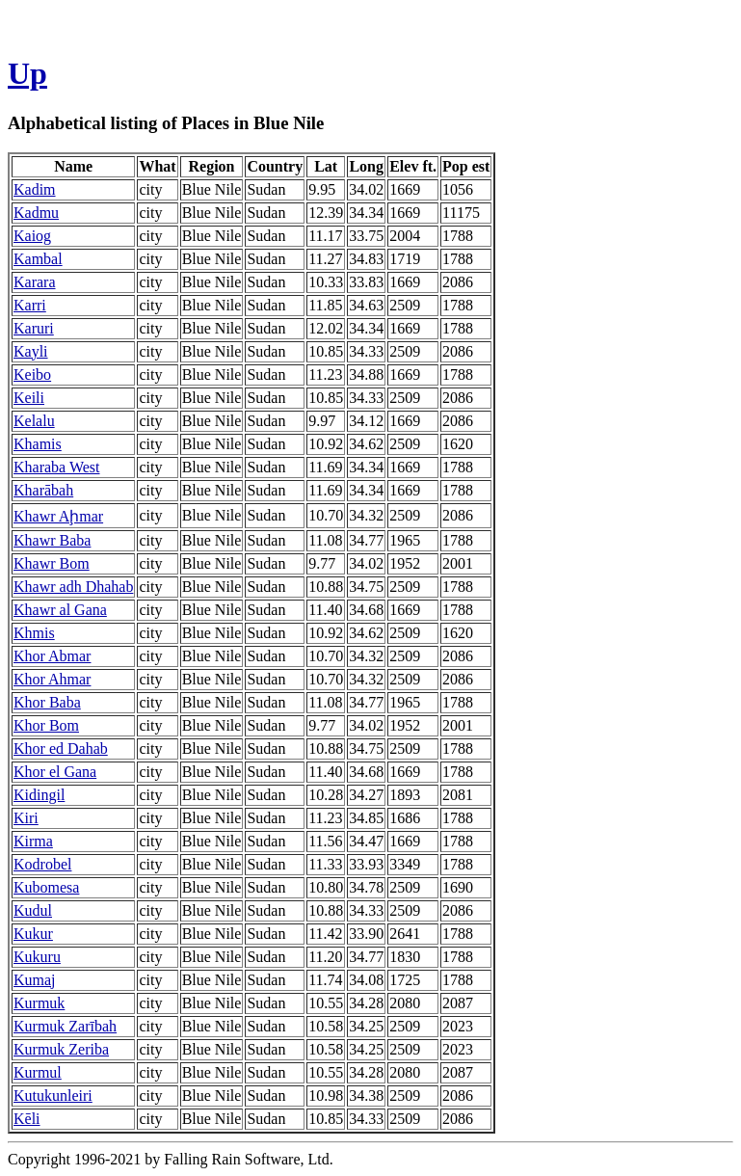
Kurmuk (39, 1003)
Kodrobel (42, 864)
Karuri (33, 328)
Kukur (33, 933)
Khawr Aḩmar (58, 516)
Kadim (34, 189)
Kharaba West (56, 467)
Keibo (32, 374)
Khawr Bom (51, 563)
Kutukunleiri (53, 1095)
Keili (28, 397)
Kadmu (36, 212)
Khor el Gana (54, 771)
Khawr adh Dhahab (73, 586)
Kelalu (34, 421)
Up (27, 73)
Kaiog (32, 235)
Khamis (37, 444)
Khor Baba (47, 702)
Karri (29, 305)
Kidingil (39, 795)
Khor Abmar (52, 656)
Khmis (34, 633)
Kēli (26, 1118)
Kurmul (37, 1072)
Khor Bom (46, 725)
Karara (34, 282)
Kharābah (43, 490)
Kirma (33, 841)
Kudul (32, 910)
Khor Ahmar (52, 679)
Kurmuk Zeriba (61, 1049)
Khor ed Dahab (60, 748)
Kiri (26, 818)
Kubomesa (46, 887)
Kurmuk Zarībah (65, 1026)
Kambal (38, 259)
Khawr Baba (52, 540)
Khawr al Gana (60, 609)
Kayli (30, 351)
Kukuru (37, 957)
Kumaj (34, 980)
